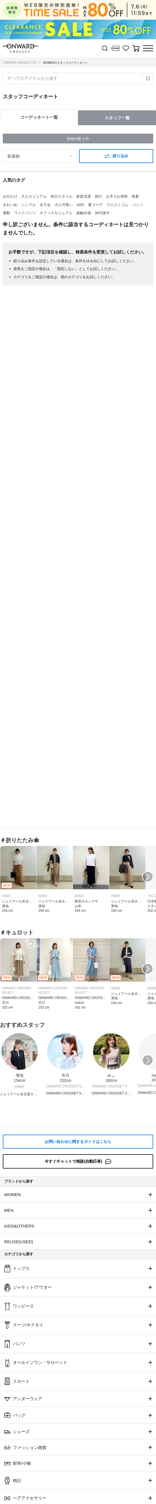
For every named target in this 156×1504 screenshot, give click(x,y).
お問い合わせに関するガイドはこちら (78, 1141)
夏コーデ (95, 205)
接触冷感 (83, 213)
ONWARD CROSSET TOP (20, 62)
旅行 (98, 196)
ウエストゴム (117, 205)
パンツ (137, 205)
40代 (80, 205)
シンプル (28, 205)
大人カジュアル (34, 196)
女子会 (45, 205)
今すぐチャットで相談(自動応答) (78, 1161)
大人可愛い (64, 205)
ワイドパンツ (25, 213)
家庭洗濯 (83, 196)
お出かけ (10, 196)
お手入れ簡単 (117, 196)
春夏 (135, 196)
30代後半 (102, 213)
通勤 (6, 213)
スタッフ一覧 (117, 117)
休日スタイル (61, 196)
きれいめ (10, 205)
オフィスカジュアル (56, 213)
